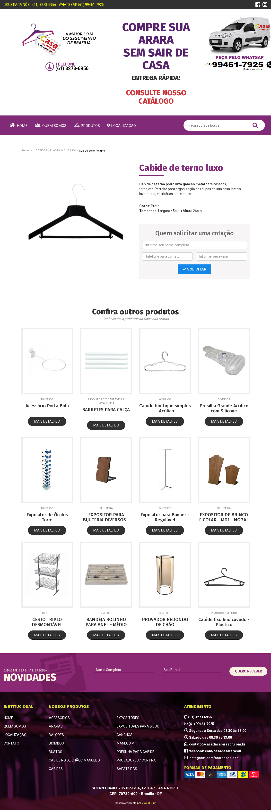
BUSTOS (55, 752)
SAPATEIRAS (127, 769)
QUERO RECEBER (248, 671)
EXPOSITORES (128, 718)
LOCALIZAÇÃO (15, 735)
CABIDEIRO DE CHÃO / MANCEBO (74, 760)
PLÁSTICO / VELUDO (63, 150)
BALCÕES (56, 735)
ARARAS (56, 726)
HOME (8, 718)
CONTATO (11, 743)
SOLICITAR (194, 269)
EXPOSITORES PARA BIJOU (138, 726)
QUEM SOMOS (15, 726)
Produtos (27, 150)
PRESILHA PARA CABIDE (135, 752)
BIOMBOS (56, 743)
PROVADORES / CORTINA (136, 760)
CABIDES (41, 150)
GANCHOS (124, 735)
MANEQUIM (125, 743)
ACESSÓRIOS (59, 718)
